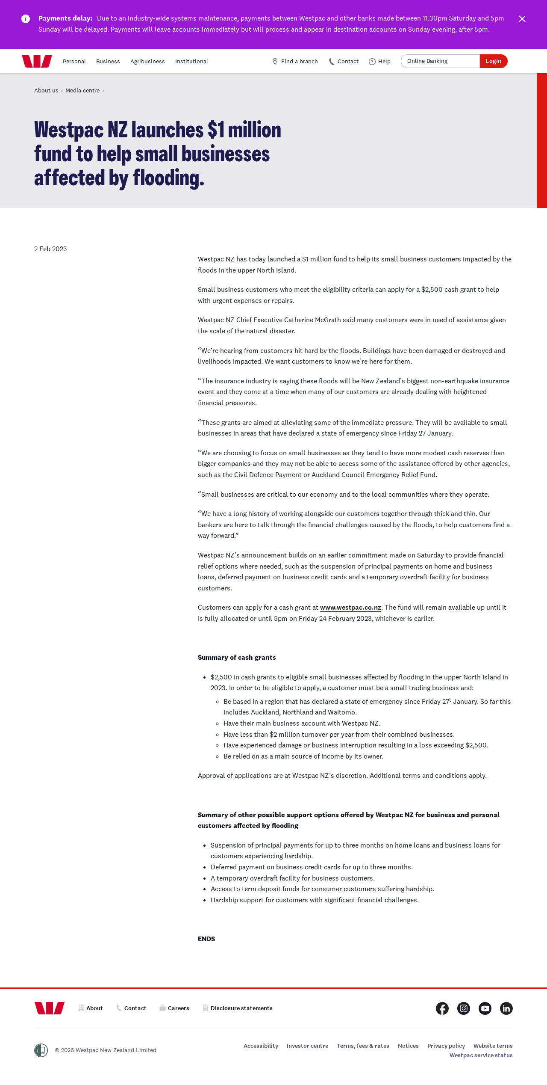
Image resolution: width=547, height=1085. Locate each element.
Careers (174, 1008)
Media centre (82, 90)
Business (108, 61)
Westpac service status (481, 1055)
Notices (408, 1046)
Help (380, 61)
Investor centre (307, 1046)
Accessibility (261, 1046)
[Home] (37, 61)
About (90, 1008)
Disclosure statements (237, 1008)
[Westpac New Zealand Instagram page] (463, 1008)
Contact (343, 61)
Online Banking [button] (427, 61)
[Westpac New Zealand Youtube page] (485, 1008)
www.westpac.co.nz (350, 607)
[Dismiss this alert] (521, 20)
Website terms (493, 1046)
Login (493, 61)
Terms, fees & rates (363, 1046)
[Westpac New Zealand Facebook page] (442, 1008)
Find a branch (295, 61)
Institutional (191, 61)
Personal (74, 61)
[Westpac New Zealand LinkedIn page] (506, 1008)
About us (46, 90)
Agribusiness (147, 61)
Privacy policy (446, 1046)
